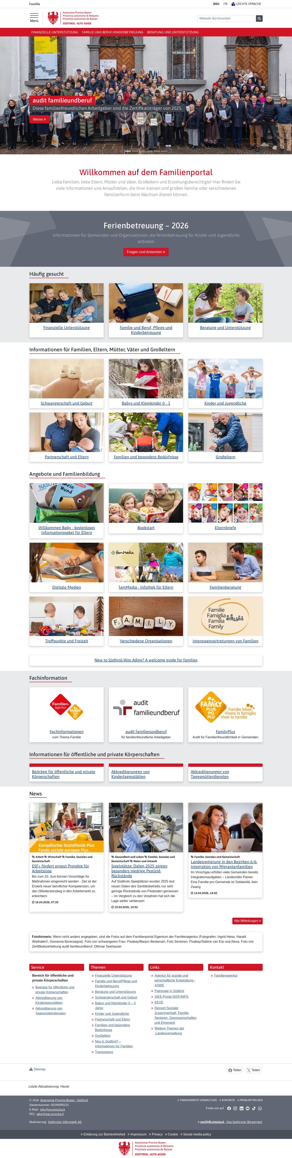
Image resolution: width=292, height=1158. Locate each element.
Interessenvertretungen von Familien (225, 640)
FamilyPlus (225, 731)
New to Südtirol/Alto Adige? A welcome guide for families (146, 660)
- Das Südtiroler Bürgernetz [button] (230, 1122)
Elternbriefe (225, 527)
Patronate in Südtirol (169, 991)
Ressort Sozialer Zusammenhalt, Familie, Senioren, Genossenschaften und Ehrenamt (175, 1015)
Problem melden (250, 1100)
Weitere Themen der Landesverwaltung (169, 1031)
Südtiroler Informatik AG (65, 1122)
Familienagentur (226, 975)
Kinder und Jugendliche (225, 403)
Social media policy (196, 1134)
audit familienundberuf (146, 731)
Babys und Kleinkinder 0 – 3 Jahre (115, 1005)
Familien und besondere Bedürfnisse (146, 456)
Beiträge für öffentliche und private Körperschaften (54, 990)
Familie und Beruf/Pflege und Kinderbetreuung (116, 983)
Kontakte (227, 1100)
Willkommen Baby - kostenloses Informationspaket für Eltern (66, 530)
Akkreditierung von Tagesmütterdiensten (50, 1011)
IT (225, 3)
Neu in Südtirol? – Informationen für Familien (114, 1044)
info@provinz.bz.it (52, 1109)
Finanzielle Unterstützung (54, 32)
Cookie (171, 1134)
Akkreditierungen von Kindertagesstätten (130, 774)
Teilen (235, 1070)
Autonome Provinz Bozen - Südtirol (64, 1100)
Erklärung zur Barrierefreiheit (103, 1134)
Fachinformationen (66, 731)
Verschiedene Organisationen (146, 640)
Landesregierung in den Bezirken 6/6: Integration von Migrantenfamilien (224, 864)
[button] (10, 95)
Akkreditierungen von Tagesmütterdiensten (210, 774)
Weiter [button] (39, 119)
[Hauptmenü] (34, 17)
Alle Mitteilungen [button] (247, 921)
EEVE (159, 1002)
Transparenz (104, 1052)
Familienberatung (225, 587)
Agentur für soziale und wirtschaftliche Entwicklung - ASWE (175, 980)
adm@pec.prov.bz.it (50, 1114)
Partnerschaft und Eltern (67, 456)
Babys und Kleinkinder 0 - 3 (146, 403)
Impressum (137, 1134)
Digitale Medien (66, 587)
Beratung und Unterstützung (173, 32)
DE (216, 3)
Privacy (155, 1134)
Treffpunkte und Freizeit (66, 640)
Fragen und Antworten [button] (146, 252)
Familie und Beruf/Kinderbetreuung (112, 32)
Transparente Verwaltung (197, 1100)
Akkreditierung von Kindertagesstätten (49, 1000)
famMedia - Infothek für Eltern (146, 587)
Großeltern (225, 456)
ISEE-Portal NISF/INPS (171, 996)
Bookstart (146, 527)
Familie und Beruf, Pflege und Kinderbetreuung (146, 330)
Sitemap (39, 1069)
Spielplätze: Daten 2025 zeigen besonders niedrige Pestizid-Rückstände (139, 871)
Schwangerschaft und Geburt (66, 403)
